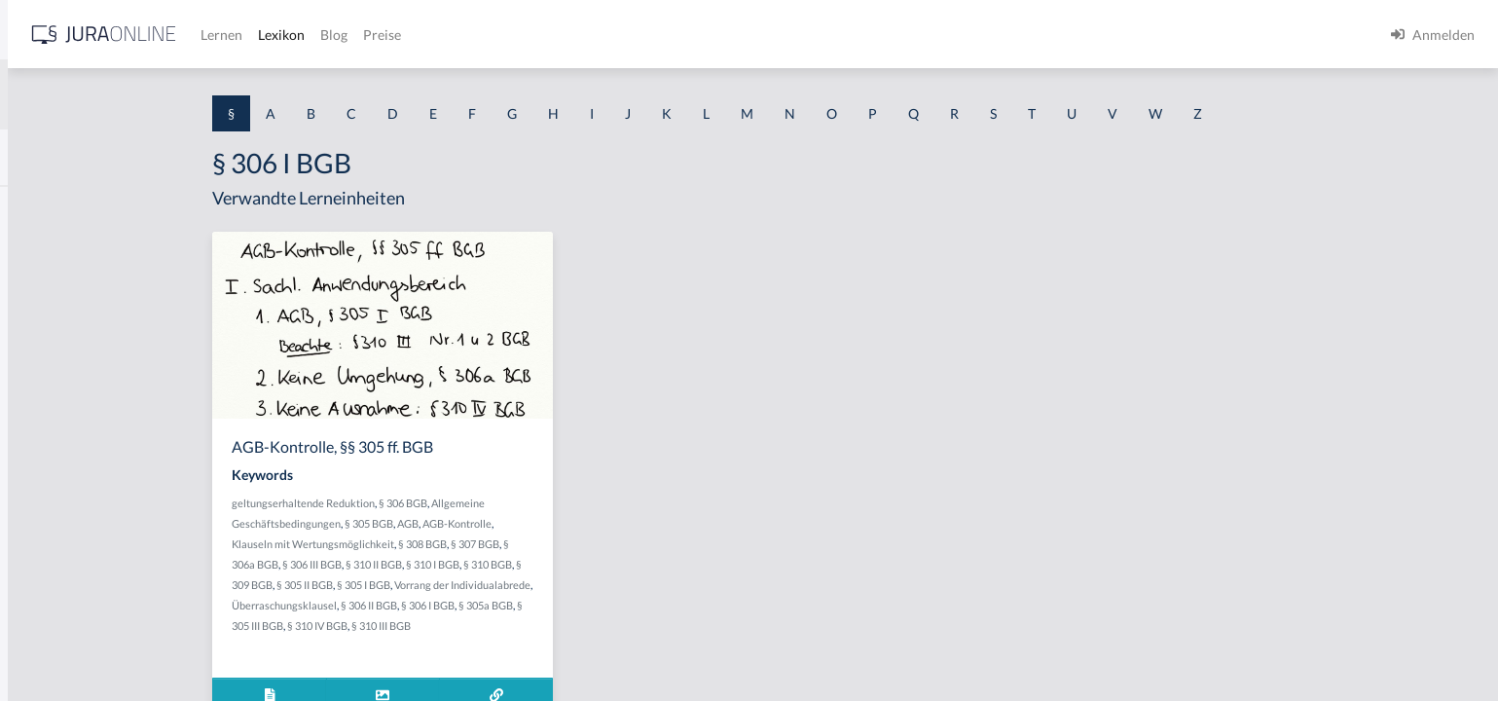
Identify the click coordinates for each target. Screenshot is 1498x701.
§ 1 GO (36, 294)
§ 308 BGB (575, 543)
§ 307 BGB (627, 543)
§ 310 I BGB (585, 564)
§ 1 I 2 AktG (50, 469)
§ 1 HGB (40, 338)
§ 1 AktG (41, 207)
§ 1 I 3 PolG (50, 557)
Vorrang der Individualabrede (615, 584)
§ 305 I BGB (516, 584)
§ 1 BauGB (47, 250)
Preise (686, 34)
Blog (637, 34)
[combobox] (156, 94)
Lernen (525, 34)
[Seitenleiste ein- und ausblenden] (280, 30)
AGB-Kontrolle (609, 523)
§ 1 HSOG (45, 382)
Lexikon (585, 34)
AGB (560, 523)
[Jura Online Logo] (408, 34)
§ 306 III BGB (464, 564)
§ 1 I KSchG (50, 601)
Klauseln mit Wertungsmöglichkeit (465, 543)
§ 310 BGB (640, 564)
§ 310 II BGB (526, 564)
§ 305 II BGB (457, 584)
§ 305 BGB (521, 523)
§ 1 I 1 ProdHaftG (68, 426)
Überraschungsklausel (437, 605)
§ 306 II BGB (521, 605)
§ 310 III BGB (534, 625)
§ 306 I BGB (580, 605)
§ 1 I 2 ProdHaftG (68, 513)
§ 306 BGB (555, 503)
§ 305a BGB (638, 605)
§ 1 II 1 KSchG (57, 645)
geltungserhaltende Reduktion (456, 503)
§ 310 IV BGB (470, 625)
